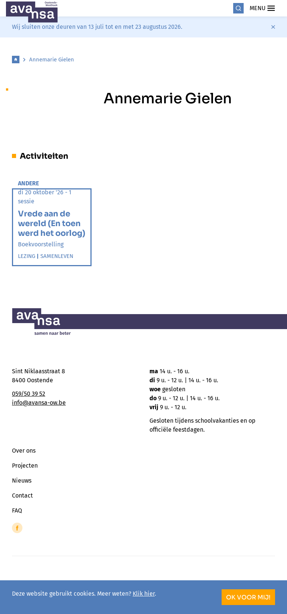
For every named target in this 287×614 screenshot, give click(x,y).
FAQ (17, 510)
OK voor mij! (248, 597)
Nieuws (21, 480)
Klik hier (144, 593)
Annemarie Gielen (51, 59)
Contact (22, 495)
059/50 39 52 (28, 393)
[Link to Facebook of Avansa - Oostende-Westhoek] (17, 528)
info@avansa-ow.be (39, 402)
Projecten (25, 465)
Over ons (24, 450)
